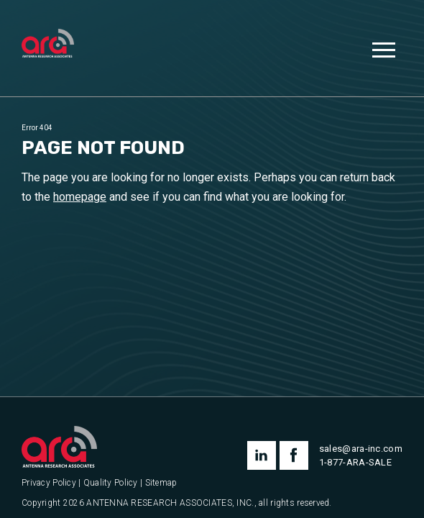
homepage (79, 197)
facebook (294, 455)
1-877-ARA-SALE (355, 462)
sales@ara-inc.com (360, 448)
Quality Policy (110, 483)
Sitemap (161, 483)
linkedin (261, 455)
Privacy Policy (49, 483)
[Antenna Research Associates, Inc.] (48, 44)
